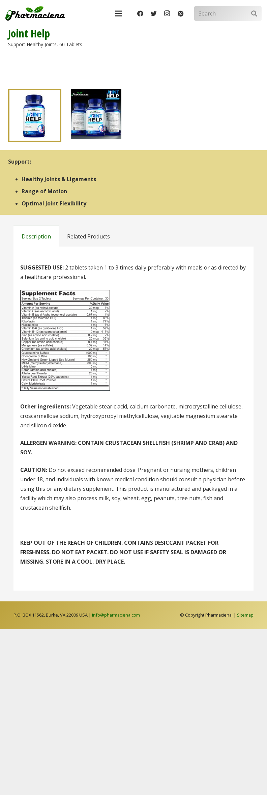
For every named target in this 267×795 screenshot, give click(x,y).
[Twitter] (154, 13)
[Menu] (119, 13)
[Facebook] (140, 13)
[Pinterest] (181, 13)
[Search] (228, 13)
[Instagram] (167, 13)
